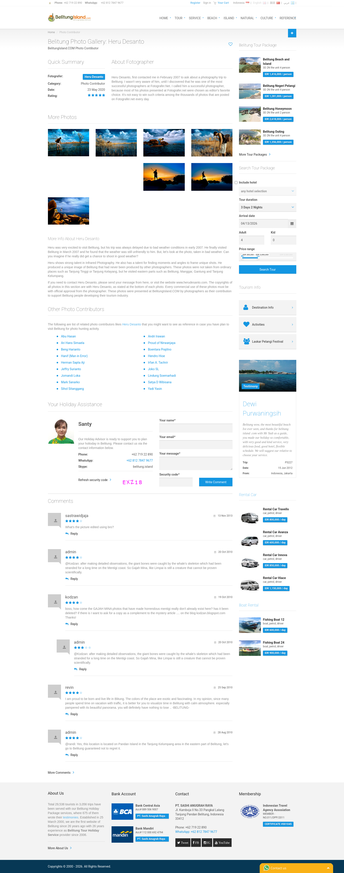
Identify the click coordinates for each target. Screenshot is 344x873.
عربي (289, 2)
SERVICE (195, 17)
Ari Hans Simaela (72, 343)
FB (196, 842)
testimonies (70, 817)
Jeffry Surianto (71, 369)
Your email (167, 437)
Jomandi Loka (70, 375)
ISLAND (229, 17)
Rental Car (248, 494)
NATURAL (247, 17)
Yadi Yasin (155, 388)
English (259, 2)
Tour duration (248, 199)
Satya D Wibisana (159, 382)
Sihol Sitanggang (72, 388)
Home (51, 32)
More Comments (59, 772)
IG (208, 842)
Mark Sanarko (70, 382)
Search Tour (267, 269)
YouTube (224, 842)
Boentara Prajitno (159, 349)
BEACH (212, 17)
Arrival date (247, 216)
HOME (163, 17)
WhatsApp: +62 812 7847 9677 (196, 831)
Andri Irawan (156, 336)
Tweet (184, 842)
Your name (167, 420)
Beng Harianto (70, 349)
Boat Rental (249, 605)
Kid (273, 232)
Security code (169, 474)
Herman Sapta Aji (73, 362)
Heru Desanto (131, 324)
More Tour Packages (253, 154)
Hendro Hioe (156, 356)
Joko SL (153, 369)
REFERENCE (288, 17)
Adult (242, 232)
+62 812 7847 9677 (112, 2)
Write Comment (215, 482)
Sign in (207, 2)
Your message (169, 453)
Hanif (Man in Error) (74, 356)
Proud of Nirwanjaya (161, 343)
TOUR (179, 17)
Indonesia (241, 2)
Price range (247, 249)
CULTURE (267, 17)
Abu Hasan (68, 336)
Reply (71, 533)
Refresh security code (93, 480)
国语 (275, 2)
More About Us (58, 848)
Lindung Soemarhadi (162, 375)
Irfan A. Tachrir (158, 362)
